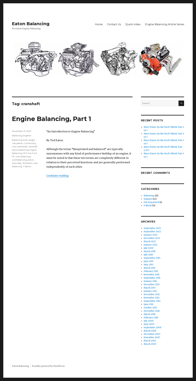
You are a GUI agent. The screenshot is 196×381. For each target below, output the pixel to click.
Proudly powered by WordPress (48, 366)
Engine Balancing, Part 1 (51, 119)
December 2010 (152, 311)
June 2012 (149, 304)
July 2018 (148, 254)
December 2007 (152, 334)
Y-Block (27, 166)
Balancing (17, 135)
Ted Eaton (27, 163)
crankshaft (22, 146)
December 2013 (152, 284)
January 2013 (150, 291)
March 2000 (150, 344)
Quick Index (133, 24)
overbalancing (19, 160)
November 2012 (152, 297)
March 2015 (149, 268)
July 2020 (148, 248)
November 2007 (152, 337)
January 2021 (150, 244)
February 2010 (151, 317)
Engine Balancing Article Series (164, 24)
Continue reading (57, 175)
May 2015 (148, 264)
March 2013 (149, 287)
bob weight (29, 140)
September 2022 (152, 231)
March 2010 (149, 314)
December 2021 (152, 238)
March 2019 (149, 251)
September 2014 (152, 278)
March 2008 (150, 330)
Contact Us (114, 24)
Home (99, 24)
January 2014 (150, 281)
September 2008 (152, 327)
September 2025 (152, 228)
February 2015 (151, 271)
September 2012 (152, 301)
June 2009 (149, 324)
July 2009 (148, 321)
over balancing (23, 156)
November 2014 (152, 274)
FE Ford (27, 153)
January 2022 (150, 235)
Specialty (17, 163)
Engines (27, 135)
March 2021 (150, 241)
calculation (17, 143)
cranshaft (32, 146)
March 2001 (150, 340)
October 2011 (150, 307)
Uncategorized (151, 202)
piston (31, 160)
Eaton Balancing (31, 23)
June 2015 (148, 261)
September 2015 (152, 258)
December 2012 (152, 294)
